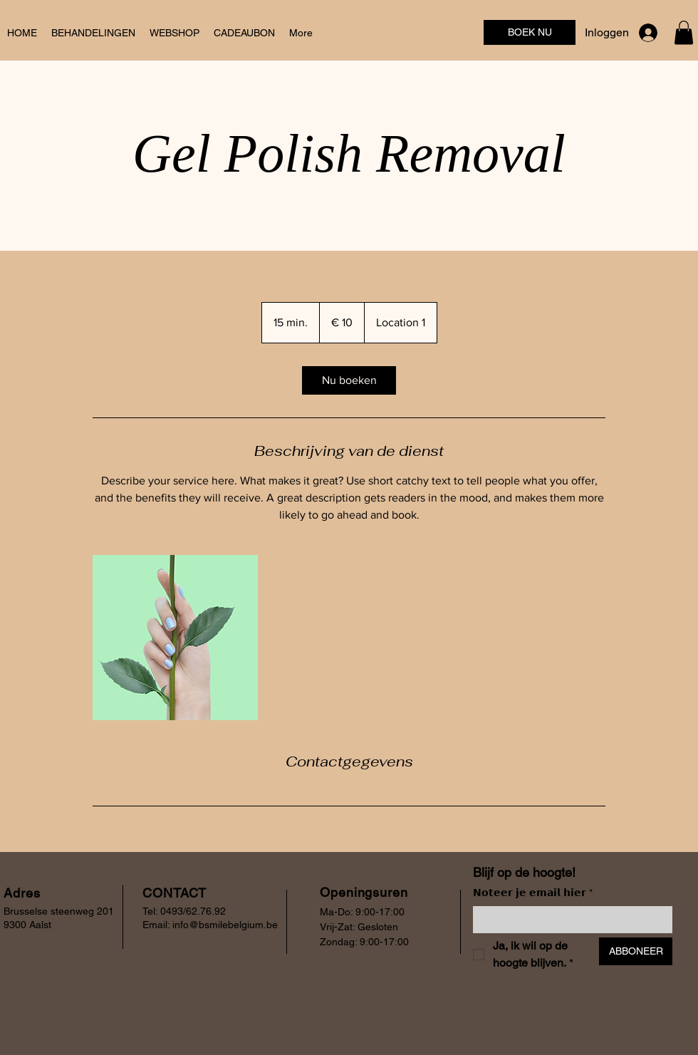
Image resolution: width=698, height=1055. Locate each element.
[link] (349, 380)
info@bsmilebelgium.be (225, 924)
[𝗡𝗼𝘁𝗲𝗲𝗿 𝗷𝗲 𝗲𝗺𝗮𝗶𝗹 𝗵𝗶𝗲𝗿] (568, 919)
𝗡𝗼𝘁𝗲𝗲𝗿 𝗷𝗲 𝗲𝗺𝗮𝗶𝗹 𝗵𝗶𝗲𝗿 (533, 893)
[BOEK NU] (529, 32)
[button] (684, 32)
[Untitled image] (175, 637)
